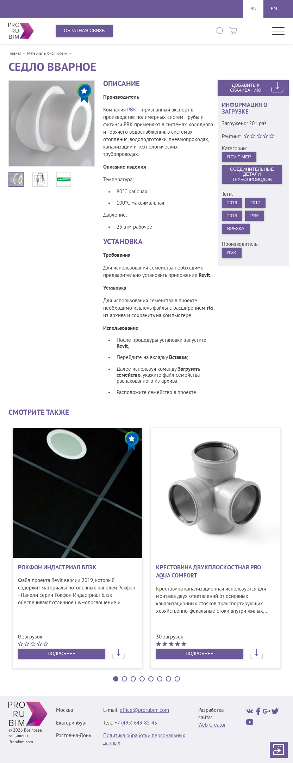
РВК (131, 110)
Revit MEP (239, 157)
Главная (14, 53)
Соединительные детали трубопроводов (251, 175)
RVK (232, 255)
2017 (256, 203)
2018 (232, 217)
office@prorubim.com (144, 710)
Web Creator (212, 725)
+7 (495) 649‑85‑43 (135, 723)
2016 (232, 203)
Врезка (236, 230)
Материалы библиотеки (47, 53)
